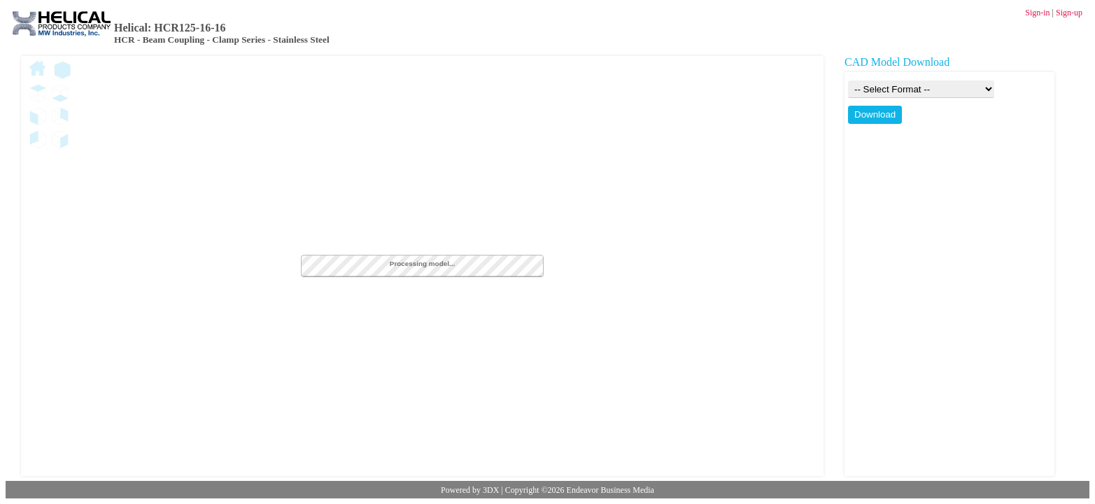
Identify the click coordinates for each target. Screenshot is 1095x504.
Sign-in (1037, 13)
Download (875, 114)
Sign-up (1069, 13)
